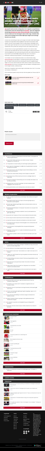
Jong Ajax (15, 420)
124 (40, 250)
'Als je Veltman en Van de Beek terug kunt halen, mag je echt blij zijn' (20, 248)
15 (41, 200)
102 (40, 254)
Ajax (6, 29)
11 (41, 287)
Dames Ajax (16, 422)
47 (40, 211)
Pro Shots (25, 417)
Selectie (15, 416)
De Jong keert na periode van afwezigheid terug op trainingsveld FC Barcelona (20, 303)
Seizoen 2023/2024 (13, 357)
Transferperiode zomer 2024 (15, 325)
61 (41, 294)
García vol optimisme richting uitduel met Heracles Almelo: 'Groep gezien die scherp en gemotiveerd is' (22, 157)
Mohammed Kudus (9, 59)
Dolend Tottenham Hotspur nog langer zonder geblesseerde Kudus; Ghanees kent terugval (20, 299)
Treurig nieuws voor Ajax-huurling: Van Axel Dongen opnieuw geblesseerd (21, 163)
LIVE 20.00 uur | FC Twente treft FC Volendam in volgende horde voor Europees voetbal (20, 284)
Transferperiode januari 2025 (15, 348)
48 (40, 305)
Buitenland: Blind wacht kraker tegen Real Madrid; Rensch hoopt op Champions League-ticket (20, 281)
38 (41, 176)
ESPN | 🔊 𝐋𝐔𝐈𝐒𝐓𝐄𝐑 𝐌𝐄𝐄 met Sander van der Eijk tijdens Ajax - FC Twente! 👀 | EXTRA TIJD (21, 370)
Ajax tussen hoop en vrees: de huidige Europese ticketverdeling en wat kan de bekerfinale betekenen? (21, 170)
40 (40, 160)
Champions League (14, 352)
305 (40, 173)
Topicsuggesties (13, 321)
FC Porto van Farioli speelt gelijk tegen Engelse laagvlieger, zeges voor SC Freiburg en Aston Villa (21, 292)
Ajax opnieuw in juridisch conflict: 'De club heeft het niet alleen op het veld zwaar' (21, 234)
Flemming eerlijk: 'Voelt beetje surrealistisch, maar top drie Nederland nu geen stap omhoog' (21, 212)
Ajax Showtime (20, 25)
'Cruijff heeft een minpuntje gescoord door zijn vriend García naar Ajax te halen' (21, 270)
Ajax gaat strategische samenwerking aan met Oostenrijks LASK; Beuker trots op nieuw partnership (22, 180)
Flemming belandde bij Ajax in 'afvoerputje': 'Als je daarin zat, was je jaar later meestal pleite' (22, 208)
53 (41, 169)
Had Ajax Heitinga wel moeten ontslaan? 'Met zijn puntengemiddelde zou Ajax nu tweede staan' (22, 259)
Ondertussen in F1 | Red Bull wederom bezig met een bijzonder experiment (24, 397)
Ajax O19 (15, 423)
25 (41, 291)
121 (41, 179)
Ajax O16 (15, 427)
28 (41, 187)
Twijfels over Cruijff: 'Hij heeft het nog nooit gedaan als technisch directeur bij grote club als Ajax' (22, 255)
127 (40, 166)
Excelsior (27, 30)
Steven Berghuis (8, 64)
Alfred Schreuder (22, 105)
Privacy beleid (6, 420)
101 (41, 258)
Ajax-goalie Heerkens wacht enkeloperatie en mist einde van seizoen (20, 187)
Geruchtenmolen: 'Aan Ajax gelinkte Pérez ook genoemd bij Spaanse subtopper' (20, 227)
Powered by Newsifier (22, 439)
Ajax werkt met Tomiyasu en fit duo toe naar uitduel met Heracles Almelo (21, 215)
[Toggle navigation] (4, 2)
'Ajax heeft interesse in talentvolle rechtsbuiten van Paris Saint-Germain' (21, 220)
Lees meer (22, 190)
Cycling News (25, 423)
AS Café (11, 330)
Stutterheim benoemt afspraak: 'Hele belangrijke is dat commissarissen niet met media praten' (21, 223)
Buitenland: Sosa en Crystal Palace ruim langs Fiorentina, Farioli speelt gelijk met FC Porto (21, 288)
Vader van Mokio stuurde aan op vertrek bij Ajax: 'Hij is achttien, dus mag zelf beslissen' (22, 197)
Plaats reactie (9, 143)
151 (41, 204)
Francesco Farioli (13, 316)
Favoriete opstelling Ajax (14, 343)
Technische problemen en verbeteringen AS (18, 334)
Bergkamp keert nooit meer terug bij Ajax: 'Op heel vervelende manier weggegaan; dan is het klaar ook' (20, 184)
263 (40, 183)
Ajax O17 (15, 425)
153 (40, 248)
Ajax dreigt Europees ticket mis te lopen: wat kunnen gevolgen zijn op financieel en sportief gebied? (20, 201)
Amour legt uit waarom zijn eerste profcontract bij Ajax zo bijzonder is (20, 217)
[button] (39, 2)
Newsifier (25, 416)
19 (41, 215)
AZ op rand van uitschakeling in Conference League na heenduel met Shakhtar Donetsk (20, 295)
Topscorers (16, 419)
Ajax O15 (15, 428)
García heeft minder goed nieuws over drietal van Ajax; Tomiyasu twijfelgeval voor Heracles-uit (19, 161)
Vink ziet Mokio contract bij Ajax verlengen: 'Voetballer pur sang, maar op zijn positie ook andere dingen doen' (22, 245)
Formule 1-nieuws (26, 421)
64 (40, 261)
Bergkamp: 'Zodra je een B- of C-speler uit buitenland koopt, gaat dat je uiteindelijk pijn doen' (21, 230)
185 (40, 226)
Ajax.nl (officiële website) (26, 420)
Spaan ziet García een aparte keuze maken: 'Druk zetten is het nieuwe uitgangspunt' (20, 262)
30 (41, 163)
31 (25, 25)
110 (41, 230)
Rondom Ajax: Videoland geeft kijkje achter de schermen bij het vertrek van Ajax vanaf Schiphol (21, 205)
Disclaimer (6, 419)
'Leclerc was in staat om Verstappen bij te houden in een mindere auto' (23, 388)
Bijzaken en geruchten (10, 105)
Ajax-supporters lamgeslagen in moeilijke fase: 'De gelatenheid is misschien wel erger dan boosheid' (21, 167)
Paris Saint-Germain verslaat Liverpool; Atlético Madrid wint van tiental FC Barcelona (21, 306)
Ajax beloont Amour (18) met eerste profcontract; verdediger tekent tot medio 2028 (21, 177)
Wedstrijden (16, 417)
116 (41, 222)
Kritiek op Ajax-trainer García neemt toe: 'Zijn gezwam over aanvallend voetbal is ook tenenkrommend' (20, 266)
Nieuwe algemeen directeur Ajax (16, 339)
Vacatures (6, 417)
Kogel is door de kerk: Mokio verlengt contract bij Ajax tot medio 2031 (20, 173)
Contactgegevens (7, 416)
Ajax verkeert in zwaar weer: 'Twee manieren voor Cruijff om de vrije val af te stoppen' (21, 251)
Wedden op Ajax (26, 425)
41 (41, 156)
